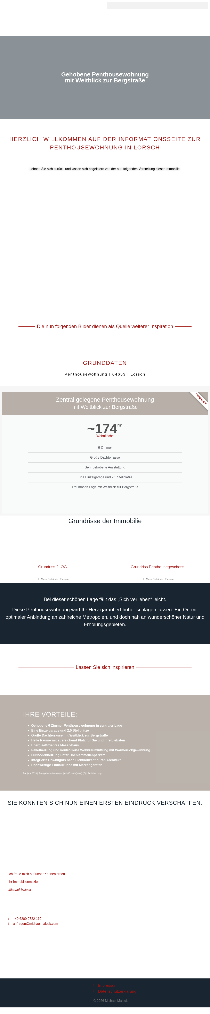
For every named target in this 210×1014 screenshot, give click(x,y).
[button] (157, 5)
